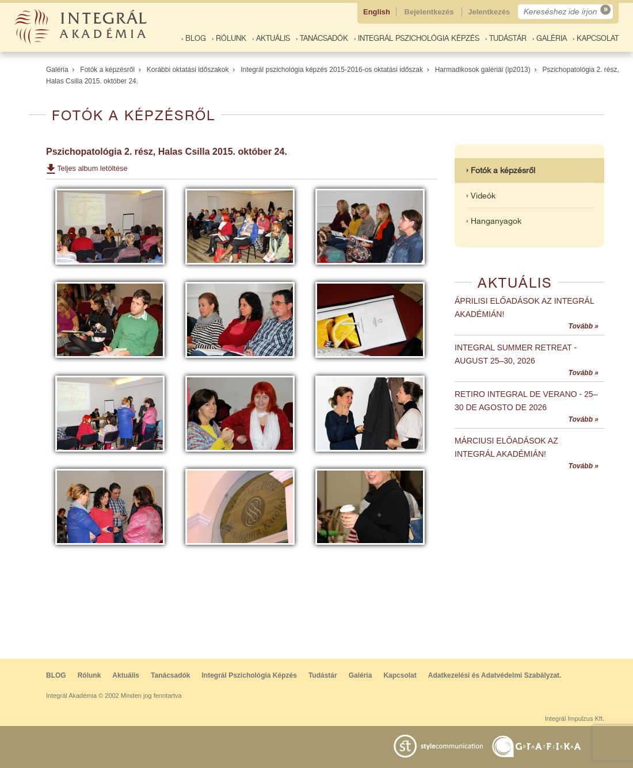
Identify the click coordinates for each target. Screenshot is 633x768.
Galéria (57, 70)
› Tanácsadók (322, 38)
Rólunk (89, 675)
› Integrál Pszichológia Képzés (416, 38)
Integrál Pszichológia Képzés (249, 675)
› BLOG (193, 38)
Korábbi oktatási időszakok (188, 70)
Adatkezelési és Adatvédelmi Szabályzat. (495, 675)
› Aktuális (271, 38)
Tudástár (322, 675)
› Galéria (549, 38)
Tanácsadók (170, 675)
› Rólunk (229, 38)
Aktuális (125, 675)
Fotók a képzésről (107, 70)
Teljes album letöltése (92, 168)
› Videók (480, 195)
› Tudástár (506, 38)
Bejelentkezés (430, 11)
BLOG (56, 675)
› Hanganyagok (493, 221)
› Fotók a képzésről (500, 170)
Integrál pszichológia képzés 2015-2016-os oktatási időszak (332, 70)
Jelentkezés (490, 11)
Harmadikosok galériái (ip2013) (483, 70)
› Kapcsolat (596, 38)
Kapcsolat (399, 675)
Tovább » (583, 326)
